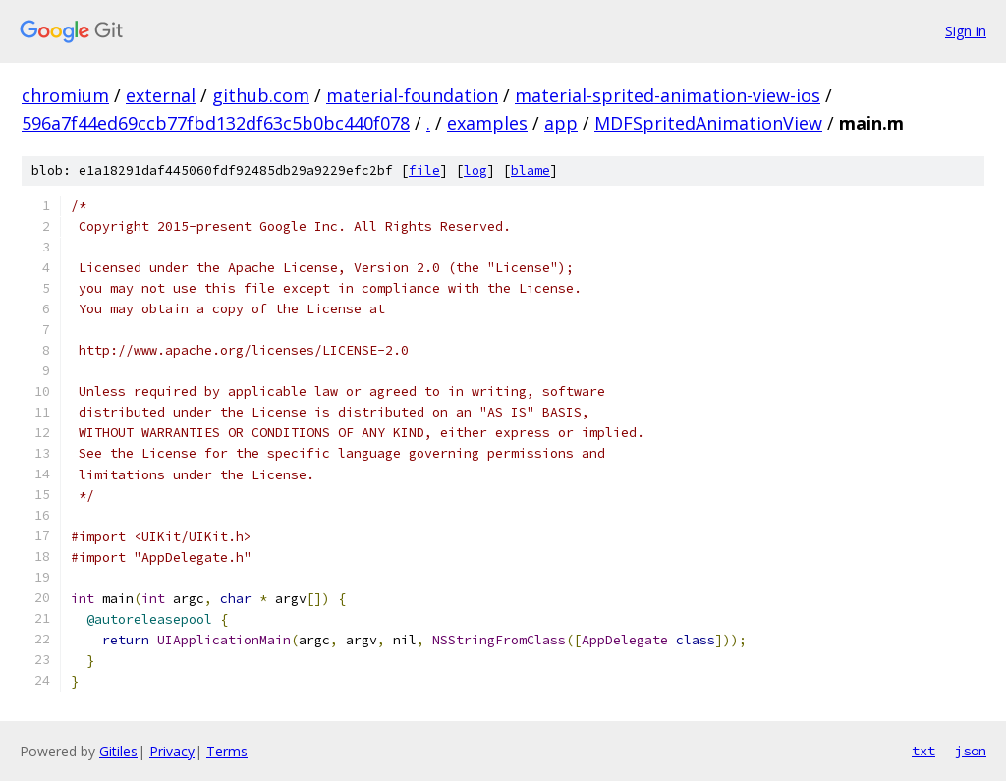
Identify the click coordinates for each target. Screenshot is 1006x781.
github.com (260, 95)
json (970, 750)
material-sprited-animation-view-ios (667, 95)
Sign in (965, 31)
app (561, 123)
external (161, 95)
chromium (65, 95)
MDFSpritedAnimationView (708, 123)
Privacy (172, 751)
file (424, 170)
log (475, 170)
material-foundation (412, 95)
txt (923, 750)
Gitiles (118, 751)
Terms (227, 751)
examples (487, 123)
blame (530, 170)
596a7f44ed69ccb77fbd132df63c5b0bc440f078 (216, 123)
